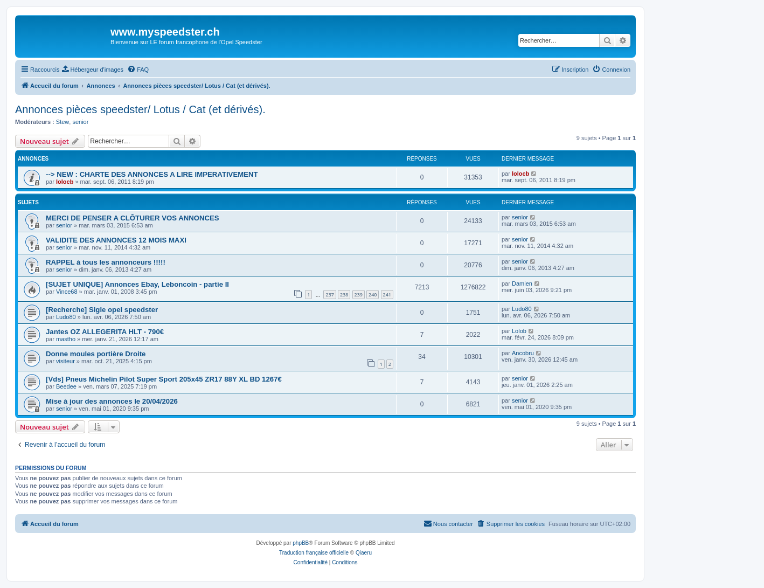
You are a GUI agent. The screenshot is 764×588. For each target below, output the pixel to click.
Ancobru (523, 353)
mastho (65, 339)
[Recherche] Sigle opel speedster (102, 310)
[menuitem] (92, 69)
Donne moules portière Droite (95, 354)
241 (387, 294)
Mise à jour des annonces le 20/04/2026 (112, 401)
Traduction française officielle (314, 553)
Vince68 (67, 291)
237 (329, 294)
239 (359, 294)
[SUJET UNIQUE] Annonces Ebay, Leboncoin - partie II (137, 284)
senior (80, 122)
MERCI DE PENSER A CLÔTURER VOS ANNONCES (132, 218)
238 (344, 294)
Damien (522, 283)
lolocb (64, 181)
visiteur (65, 361)
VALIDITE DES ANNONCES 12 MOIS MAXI (116, 240)
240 (373, 294)
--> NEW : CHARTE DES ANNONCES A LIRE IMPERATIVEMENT (152, 174)
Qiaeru (364, 553)
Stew (62, 122)
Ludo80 (66, 317)
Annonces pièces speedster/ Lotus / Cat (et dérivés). (140, 109)
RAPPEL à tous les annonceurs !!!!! (105, 262)
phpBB (301, 543)
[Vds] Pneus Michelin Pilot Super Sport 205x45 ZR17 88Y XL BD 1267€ (164, 379)
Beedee (66, 386)
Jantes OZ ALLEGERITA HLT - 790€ (105, 332)
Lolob (519, 331)
